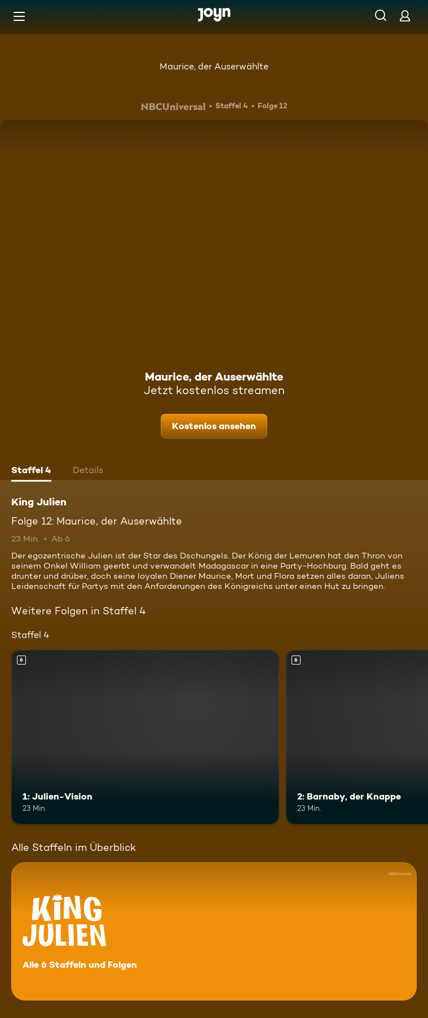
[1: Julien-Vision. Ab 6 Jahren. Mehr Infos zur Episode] (145, 737)
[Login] (405, 15)
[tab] (31, 471)
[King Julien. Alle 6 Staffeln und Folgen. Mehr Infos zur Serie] (214, 931)
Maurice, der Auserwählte (214, 66)
